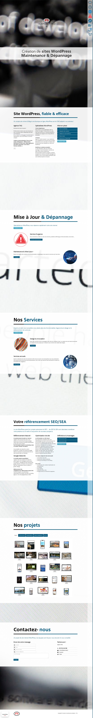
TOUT (15, 535)
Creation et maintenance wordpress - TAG (70, 713)
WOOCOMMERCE (38, 535)
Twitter (60, 654)
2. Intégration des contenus (63, 131)
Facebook (61, 652)
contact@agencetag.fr (63, 650)
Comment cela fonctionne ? (36, 239)
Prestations (16, 257)
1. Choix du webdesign (62, 128)
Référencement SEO (62, 438)
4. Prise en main (61, 136)
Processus (33, 345)
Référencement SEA (62, 441)
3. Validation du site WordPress (64, 133)
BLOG (45, 535)
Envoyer (16, 659)
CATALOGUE (22, 535)
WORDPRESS (30, 535)
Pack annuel (16, 364)
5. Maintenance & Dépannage (64, 138)
